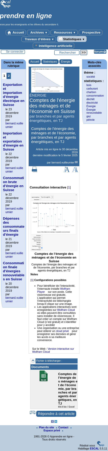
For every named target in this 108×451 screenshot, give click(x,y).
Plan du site (46, 427)
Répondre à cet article (56, 414)
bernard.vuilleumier (62, 162)
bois (88, 85)
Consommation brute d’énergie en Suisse (13, 184)
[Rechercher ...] (66, 52)
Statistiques (72, 39)
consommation (95, 95)
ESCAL (94, 448)
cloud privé (62, 331)
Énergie (65, 61)
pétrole (90, 119)
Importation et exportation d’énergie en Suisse (13, 141)
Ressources (64, 32)
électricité (92, 102)
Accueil (16, 32)
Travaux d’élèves (38, 39)
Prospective (90, 32)
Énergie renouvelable (94, 111)
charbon (91, 92)
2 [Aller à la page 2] (9, 75)
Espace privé (57, 429)
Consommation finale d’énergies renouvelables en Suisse (13, 271)
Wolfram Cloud (66, 309)
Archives (38, 32)
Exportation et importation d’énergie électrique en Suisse (13, 95)
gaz (88, 116)
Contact (62, 427)
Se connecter (14, 51)
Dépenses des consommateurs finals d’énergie (13, 226)
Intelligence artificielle (53, 46)
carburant (92, 88)
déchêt (90, 99)
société (90, 76)
